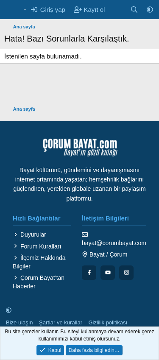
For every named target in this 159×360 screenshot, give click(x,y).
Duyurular (29, 234)
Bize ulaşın (19, 322)
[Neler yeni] (117, 9)
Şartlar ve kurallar (60, 322)
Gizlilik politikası (107, 322)
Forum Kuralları (37, 246)
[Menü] (12, 9)
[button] (149, 9)
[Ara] (134, 9)
